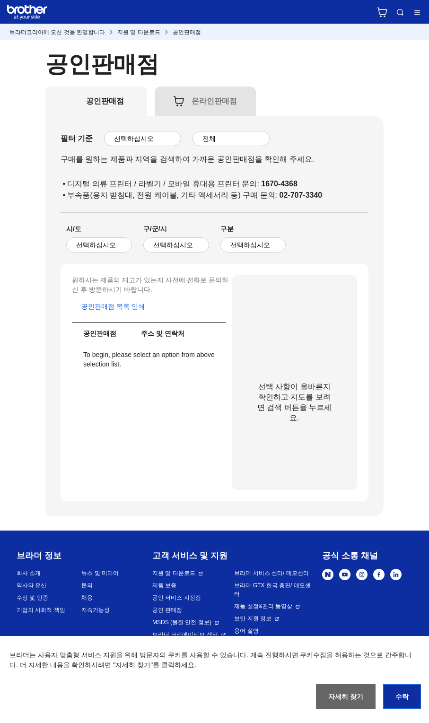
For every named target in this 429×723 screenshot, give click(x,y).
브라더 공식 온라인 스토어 (382, 12)
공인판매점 (187, 32)
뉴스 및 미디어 (100, 573)
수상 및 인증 (32, 597)
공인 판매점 (167, 610)
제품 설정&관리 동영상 (263, 606)
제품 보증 (164, 585)
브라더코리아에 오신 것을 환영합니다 (57, 32)
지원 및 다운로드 (138, 32)
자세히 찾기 (345, 696)
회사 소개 (29, 573)
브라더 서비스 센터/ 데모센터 (271, 573)
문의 (87, 585)
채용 (87, 597)
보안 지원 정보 (252, 618)
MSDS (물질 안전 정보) (181, 622)
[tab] (105, 101)
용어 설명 (246, 630)
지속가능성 (95, 610)
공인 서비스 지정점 (176, 597)
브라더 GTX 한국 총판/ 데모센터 (272, 589)
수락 (402, 696)
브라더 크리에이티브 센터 (185, 634)
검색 (400, 12)
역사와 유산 (31, 585)
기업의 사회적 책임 (41, 610)
